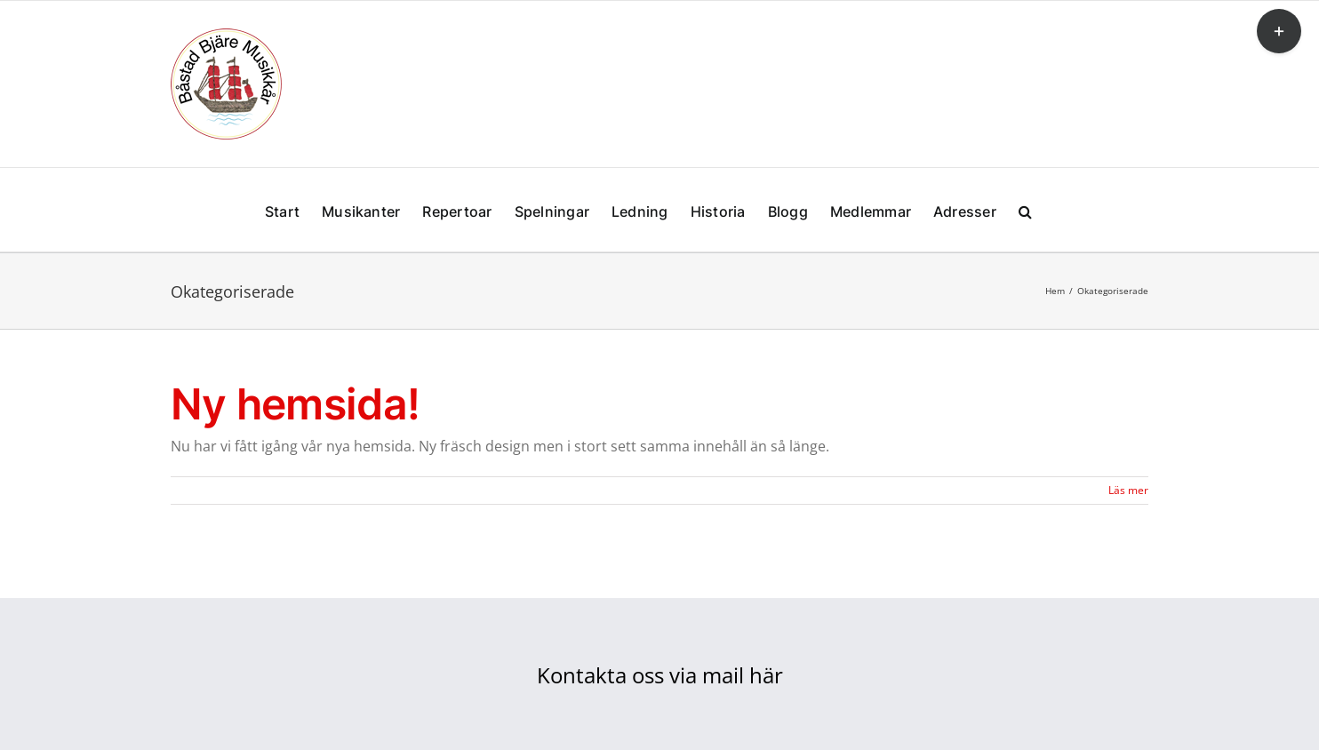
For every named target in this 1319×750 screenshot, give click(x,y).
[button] (1025, 209)
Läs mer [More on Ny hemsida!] (1128, 490)
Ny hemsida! (295, 404)
